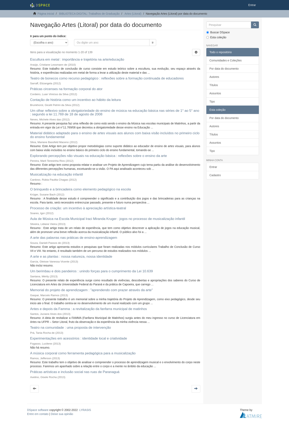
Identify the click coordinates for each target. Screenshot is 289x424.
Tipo (212, 101)
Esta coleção (216, 37)
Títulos (214, 85)
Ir (153, 42)
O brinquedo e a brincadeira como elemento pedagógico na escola (80, 189)
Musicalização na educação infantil (56, 174)
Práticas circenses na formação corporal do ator (66, 89)
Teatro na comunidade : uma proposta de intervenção (70, 327)
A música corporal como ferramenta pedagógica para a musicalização (82, 353)
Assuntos (215, 93)
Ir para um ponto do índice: (48, 36)
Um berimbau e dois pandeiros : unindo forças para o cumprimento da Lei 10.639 (91, 271)
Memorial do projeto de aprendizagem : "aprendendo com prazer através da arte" (91, 290)
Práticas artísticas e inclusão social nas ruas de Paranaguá (74, 372)
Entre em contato (38, 414)
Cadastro (215, 175)
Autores (214, 76)
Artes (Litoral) (133, 13)
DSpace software (38, 410)
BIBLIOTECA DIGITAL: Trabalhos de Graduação (89, 13)
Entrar (213, 167)
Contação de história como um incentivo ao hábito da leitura (75, 100)
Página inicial (46, 13)
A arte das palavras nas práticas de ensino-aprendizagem (73, 238)
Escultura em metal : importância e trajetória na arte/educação (77, 59)
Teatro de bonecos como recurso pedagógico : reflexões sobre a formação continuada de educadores (107, 78)
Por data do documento (224, 68)
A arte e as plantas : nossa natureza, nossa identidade (71, 256)
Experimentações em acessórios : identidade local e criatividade (78, 338)
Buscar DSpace (218, 32)
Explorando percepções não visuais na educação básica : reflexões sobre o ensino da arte (98, 156)
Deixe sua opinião (62, 414)
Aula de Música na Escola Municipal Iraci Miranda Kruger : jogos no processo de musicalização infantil (107, 219)
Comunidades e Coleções (226, 60)
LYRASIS (85, 410)
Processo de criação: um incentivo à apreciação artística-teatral (78, 208)
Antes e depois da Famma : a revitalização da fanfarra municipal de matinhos (88, 309)
